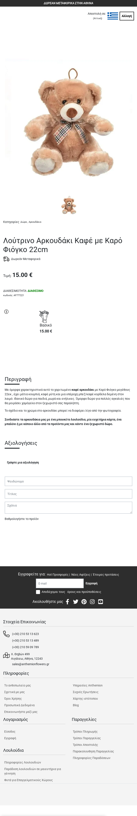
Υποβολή (13, 530)
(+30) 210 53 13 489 (25, 640)
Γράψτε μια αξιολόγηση (23, 462)
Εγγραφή (10, 738)
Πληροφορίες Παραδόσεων (91, 758)
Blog (76, 705)
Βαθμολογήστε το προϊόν (22, 519)
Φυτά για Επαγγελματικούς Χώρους (28, 780)
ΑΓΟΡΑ (45, 352)
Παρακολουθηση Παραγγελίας (93, 751)
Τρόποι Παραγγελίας (87, 738)
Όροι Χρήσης (13, 698)
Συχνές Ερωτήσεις (86, 692)
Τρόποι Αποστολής (85, 744)
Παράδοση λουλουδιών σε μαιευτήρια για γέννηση (32, 771)
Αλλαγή (127, 16)
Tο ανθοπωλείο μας (17, 685)
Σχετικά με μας (14, 692)
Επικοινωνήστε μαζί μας (21, 711)
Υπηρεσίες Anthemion (88, 685)
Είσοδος (10, 731)
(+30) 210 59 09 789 (25, 647)
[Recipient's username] (60, 583)
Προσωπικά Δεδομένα (19, 705)
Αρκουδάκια (35, 222)
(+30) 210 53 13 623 (25, 634)
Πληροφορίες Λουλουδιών (22, 762)
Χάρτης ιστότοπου (85, 698)
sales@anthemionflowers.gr (30, 664)
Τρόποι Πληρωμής (85, 731)
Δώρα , (24, 222)
